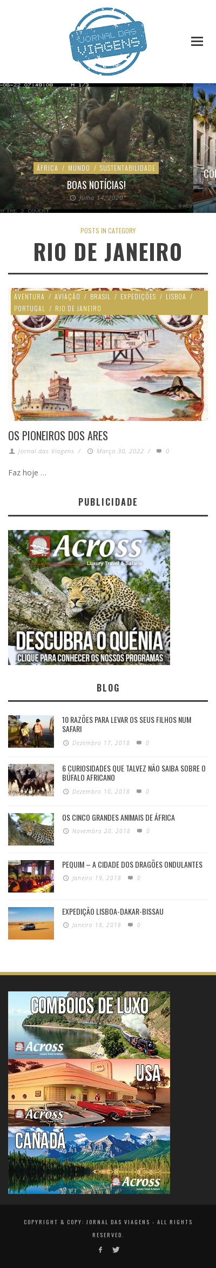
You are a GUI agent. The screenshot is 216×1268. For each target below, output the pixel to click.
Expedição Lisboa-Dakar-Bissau (113, 911)
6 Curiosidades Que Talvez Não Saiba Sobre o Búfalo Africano (134, 772)
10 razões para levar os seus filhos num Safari (126, 724)
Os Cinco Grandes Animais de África (118, 817)
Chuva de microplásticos (97, 185)
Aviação (67, 296)
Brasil (100, 296)
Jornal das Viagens (46, 451)
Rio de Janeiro (78, 308)
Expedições (138, 296)
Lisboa (176, 296)
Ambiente (81, 167)
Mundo (116, 167)
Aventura (29, 296)
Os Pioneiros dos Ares (58, 435)
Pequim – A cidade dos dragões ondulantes (132, 864)
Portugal (29, 308)
